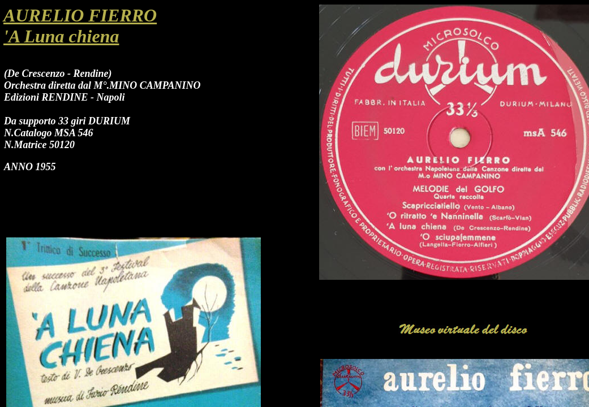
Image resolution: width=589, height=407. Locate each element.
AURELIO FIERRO (80, 15)
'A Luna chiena (61, 36)
